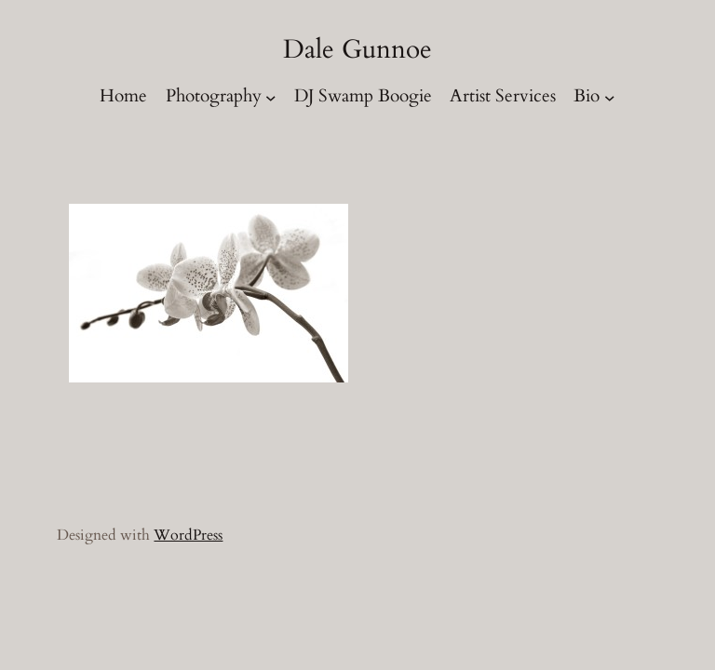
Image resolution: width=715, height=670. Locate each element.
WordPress (188, 535)
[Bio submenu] (609, 97)
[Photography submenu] (271, 97)
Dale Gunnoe (357, 50)
